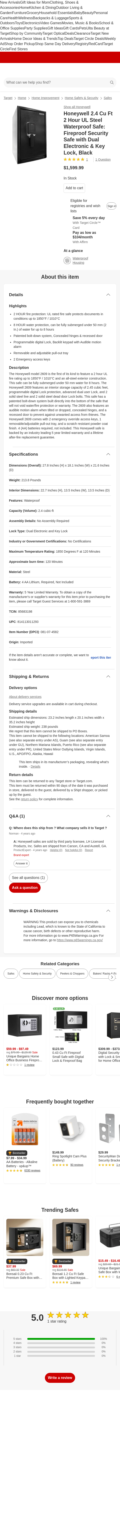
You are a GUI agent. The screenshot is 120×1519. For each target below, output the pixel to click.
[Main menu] (9, 70)
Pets (82, 28)
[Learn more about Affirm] (90, 237)
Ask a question (25, 888)
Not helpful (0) (73, 850)
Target (8, 98)
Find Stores (18, 49)
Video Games (51, 23)
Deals (69, 33)
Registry (82, 44)
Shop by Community (26, 33)
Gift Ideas (55, 28)
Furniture (19, 13)
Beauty (88, 13)
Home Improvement (45, 98)
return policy (29, 799)
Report (89, 850)
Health (13, 18)
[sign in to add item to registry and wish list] (111, 206)
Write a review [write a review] (60, 1378)
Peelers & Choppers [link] (72, 973)
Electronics (31, 23)
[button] (16, 1153)
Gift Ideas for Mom (35, 2)
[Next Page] (111, 977)
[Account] (99, 70)
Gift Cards (71, 28)
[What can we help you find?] (60, 82)
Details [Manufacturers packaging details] (35, 766)
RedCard (95, 44)
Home (24, 8)
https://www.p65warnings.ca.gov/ (80, 940)
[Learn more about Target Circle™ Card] (90, 223)
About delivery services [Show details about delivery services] (25, 697)
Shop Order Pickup (20, 44)
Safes (108, 98)
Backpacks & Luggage (51, 18)
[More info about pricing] (111, 167)
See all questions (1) (28, 878)
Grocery (32, 13)
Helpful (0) (56, 850)
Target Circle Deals (89, 39)
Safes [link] (10, 973)
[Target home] (60, 70)
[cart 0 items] (110, 70)
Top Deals (66, 39)
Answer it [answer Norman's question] (22, 863)
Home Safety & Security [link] (37, 973)
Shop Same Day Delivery (55, 44)
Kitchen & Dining (42, 8)
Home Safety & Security (81, 98)
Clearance (82, 33)
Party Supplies (35, 28)
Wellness (25, 18)
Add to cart (74, 188)
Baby (78, 13)
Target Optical (54, 33)
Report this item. (101, 657)
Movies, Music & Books (80, 23)
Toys (18, 23)
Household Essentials (56, 13)
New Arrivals (10, 2)
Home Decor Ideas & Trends (35, 39)
